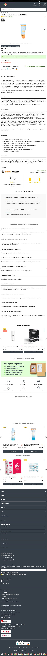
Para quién (4, 156)
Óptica (2, 511)
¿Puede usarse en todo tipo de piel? (10, 249)
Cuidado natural (5, 515)
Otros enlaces (4, 547)
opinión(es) (10, 16)
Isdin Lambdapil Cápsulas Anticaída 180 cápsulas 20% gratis (10, 478)
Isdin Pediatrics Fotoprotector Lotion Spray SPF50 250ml (10, 445)
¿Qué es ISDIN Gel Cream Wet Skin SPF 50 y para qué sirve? (17, 229)
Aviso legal (10, 647)
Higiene (3, 499)
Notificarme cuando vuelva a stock (10, 46)
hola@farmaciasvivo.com (8, 555)
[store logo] (5, 4)
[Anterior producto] (46, 338)
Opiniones (4, 167)
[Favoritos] (40, 4)
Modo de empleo (5, 97)
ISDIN (2, 50)
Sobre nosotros (4, 538)
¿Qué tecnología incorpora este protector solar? (14, 239)
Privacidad (16, 647)
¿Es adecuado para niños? (8, 275)
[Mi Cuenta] (35, 4)
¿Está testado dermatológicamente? (11, 311)
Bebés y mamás (5, 503)
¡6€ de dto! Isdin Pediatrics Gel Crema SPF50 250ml (31, 445)
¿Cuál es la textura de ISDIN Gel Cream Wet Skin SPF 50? (16, 257)
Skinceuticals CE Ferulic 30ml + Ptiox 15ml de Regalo (31, 347)
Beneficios (4, 135)
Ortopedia (3, 520)
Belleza (2, 495)
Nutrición (3, 507)
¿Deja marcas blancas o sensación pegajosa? (13, 266)
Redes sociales (22, 647)
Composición (5, 109)
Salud (2, 491)
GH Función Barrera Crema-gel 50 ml (11, 347)
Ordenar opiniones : (18, 191)
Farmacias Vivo (6, 580)
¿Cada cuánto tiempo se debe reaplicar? (12, 294)
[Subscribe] (45, 570)
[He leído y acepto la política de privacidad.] (1, 572)
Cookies (28, 647)
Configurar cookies (35, 647)
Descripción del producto (8, 76)
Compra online (4, 543)
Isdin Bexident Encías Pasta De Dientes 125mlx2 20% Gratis (31, 478)
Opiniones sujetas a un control (38, 172)
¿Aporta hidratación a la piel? (9, 302)
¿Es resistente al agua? (7, 284)
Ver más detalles (5, 60)
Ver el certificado (41, 170)
